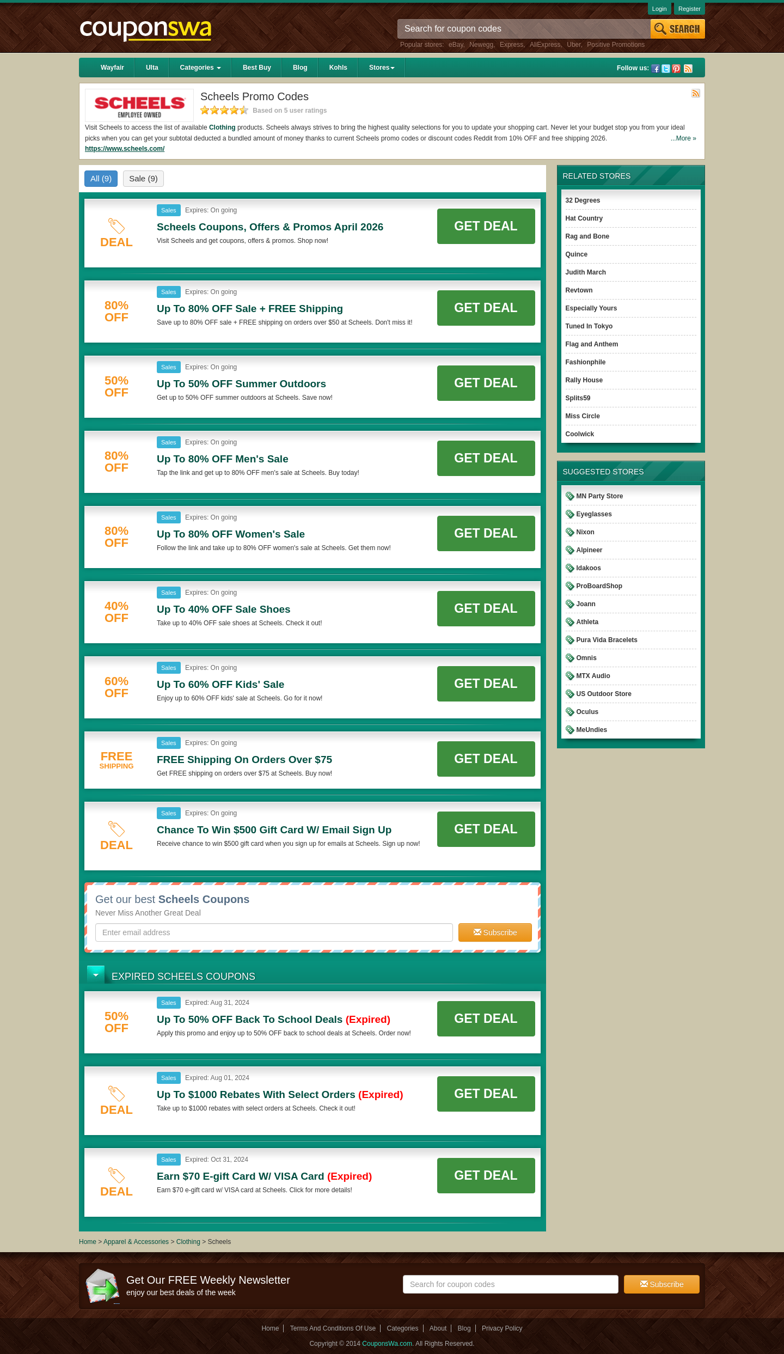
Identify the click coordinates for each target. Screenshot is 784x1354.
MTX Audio (593, 676)
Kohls (338, 67)
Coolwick (580, 434)
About (438, 1328)
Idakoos (589, 568)
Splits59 (578, 398)
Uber (573, 44)
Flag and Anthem (592, 344)
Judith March (586, 272)
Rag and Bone (588, 236)
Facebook (655, 68)
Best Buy (257, 67)
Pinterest (676, 68)
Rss (688, 68)
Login (659, 8)
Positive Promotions (616, 44)
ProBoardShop (600, 586)
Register (689, 8)
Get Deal (485, 226)
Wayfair (112, 67)
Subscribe (495, 932)
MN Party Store (600, 496)
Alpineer (590, 550)
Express (511, 44)
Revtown (579, 290)
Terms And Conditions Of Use (333, 1328)
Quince (577, 254)
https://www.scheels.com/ (124, 149)
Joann (586, 604)
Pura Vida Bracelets (607, 640)
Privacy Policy (502, 1328)
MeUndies (592, 730)
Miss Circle (583, 416)
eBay (456, 44)
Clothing (222, 127)
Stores (382, 67)
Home (87, 1242)
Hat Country (584, 218)
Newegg (481, 44)
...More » (683, 138)
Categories (200, 67)
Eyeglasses (594, 514)
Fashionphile (586, 362)
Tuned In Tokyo (589, 326)
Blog (300, 67)
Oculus (588, 712)
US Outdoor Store (604, 694)
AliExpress (545, 44)
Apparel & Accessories (136, 1242)
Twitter (665, 68)
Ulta (152, 67)
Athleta (588, 622)
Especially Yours (591, 308)
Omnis (587, 658)
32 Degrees (583, 200)
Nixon (586, 532)
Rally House (584, 380)
